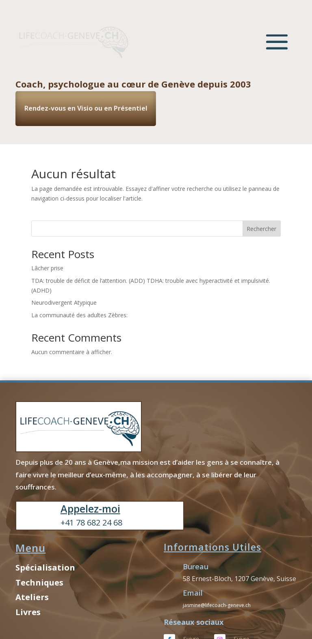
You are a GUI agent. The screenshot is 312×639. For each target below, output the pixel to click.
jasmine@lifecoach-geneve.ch (217, 605)
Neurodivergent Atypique (64, 302)
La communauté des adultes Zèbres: (79, 315)
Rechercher (261, 229)
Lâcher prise (47, 268)
